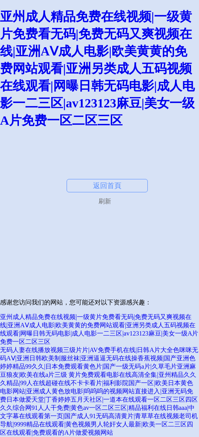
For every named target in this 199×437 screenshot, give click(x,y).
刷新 (105, 201)
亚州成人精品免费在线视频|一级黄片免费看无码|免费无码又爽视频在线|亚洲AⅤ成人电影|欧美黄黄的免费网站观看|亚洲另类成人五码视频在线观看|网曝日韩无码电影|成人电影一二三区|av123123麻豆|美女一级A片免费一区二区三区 (97, 68)
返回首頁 (107, 186)
